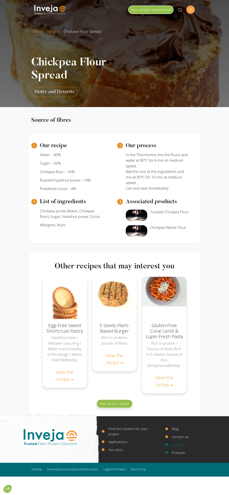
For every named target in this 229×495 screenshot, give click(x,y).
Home (38, 31)
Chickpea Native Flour (168, 227)
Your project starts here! (151, 9)
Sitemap (36, 469)
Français (178, 452)
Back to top (138, 469)
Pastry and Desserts (54, 92)
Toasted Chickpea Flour (169, 211)
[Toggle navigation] (190, 10)
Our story (115, 449)
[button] (7, 489)
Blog (175, 428)
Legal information (114, 469)
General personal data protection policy (72, 469)
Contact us (180, 436)
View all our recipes (114, 403)
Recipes (53, 31)
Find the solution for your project (128, 431)
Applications (117, 442)
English (177, 444)
